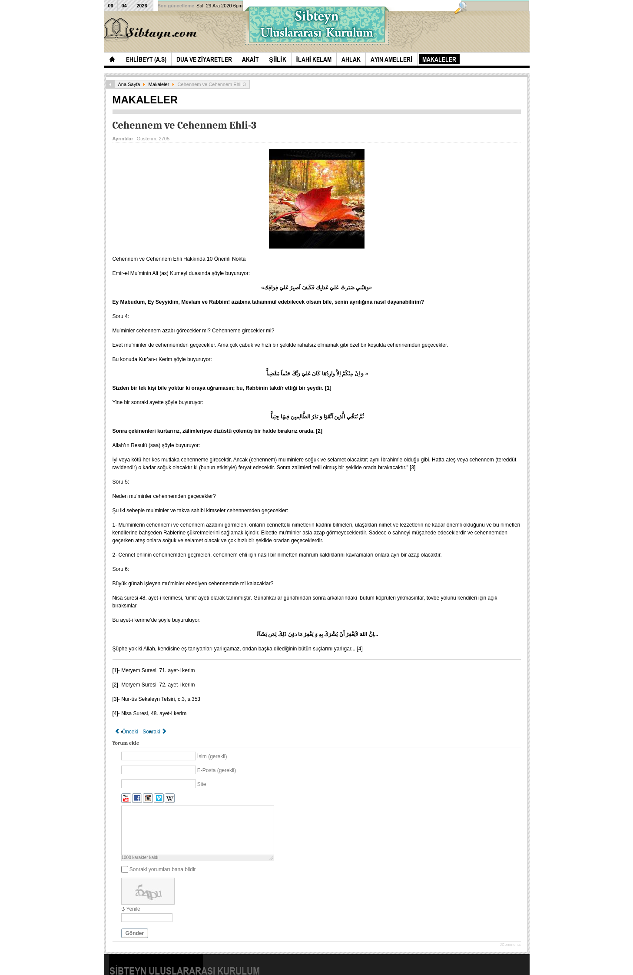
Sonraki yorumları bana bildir (162, 869)
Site (201, 784)
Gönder (135, 933)
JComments (510, 944)
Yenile (133, 909)
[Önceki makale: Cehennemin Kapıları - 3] (127, 732)
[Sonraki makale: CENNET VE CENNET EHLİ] (155, 732)
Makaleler (159, 84)
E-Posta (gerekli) (216, 770)
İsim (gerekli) (212, 756)
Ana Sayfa (129, 84)
